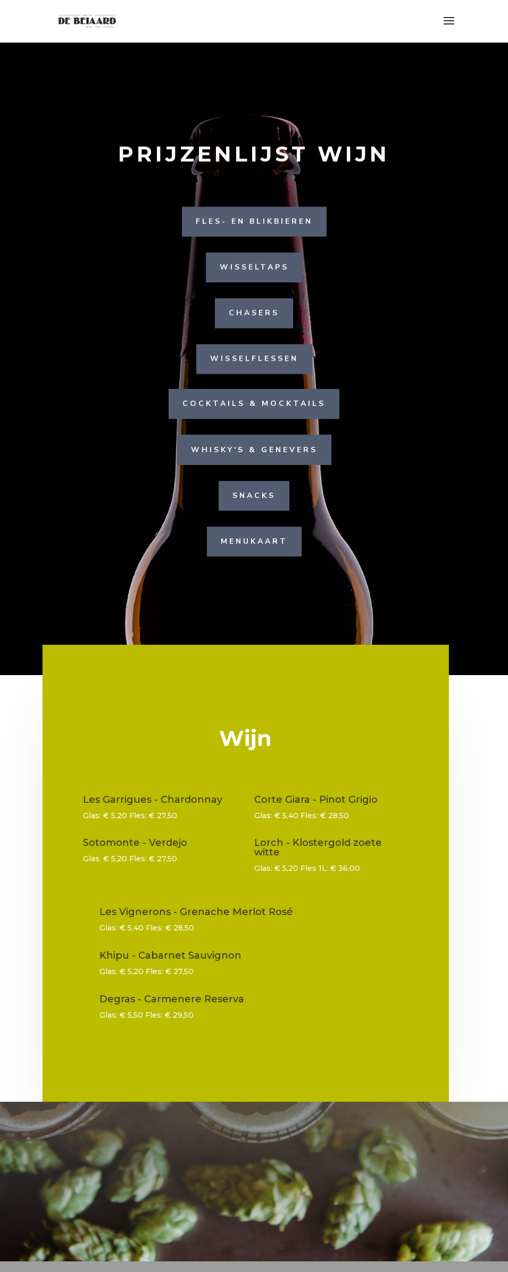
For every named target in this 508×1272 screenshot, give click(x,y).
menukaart (254, 541)
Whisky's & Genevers (254, 449)
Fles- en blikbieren (254, 221)
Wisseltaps (254, 267)
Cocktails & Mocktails (254, 403)
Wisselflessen (254, 359)
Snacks (254, 495)
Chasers (254, 312)
